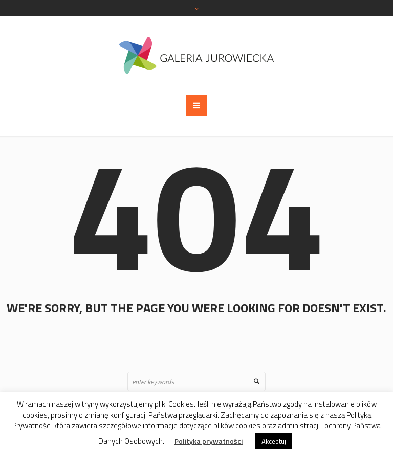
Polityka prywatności (208, 441)
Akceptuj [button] (273, 441)
